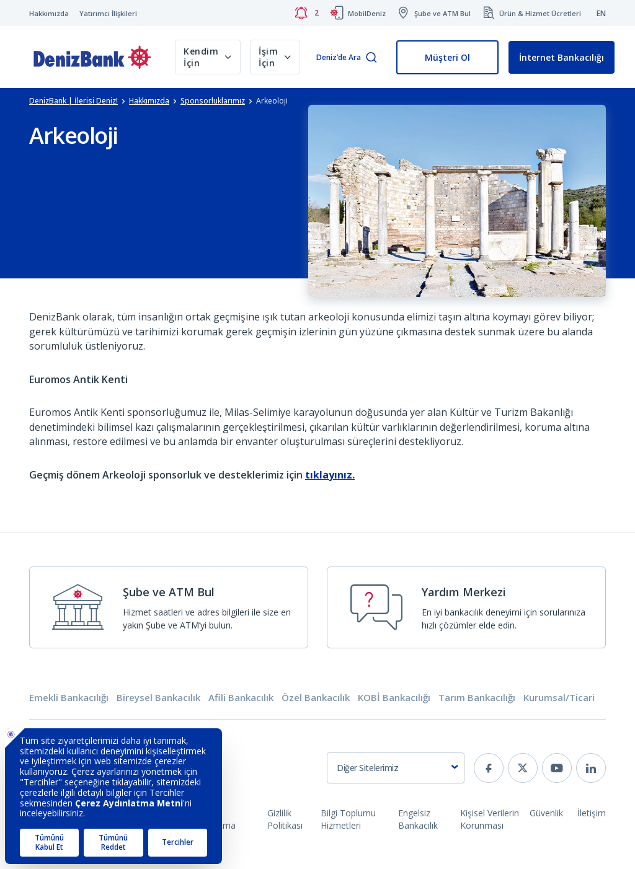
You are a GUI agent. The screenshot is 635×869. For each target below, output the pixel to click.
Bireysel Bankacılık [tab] (158, 698)
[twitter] (523, 768)
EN (601, 13)
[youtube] (557, 768)
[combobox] (395, 767)
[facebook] (489, 768)
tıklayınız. (330, 475)
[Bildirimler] (306, 13)
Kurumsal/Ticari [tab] (559, 698)
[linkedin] (591, 768)
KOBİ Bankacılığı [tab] (394, 698)
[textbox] (395, 768)
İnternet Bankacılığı (561, 57)
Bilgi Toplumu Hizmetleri (348, 819)
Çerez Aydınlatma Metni (213, 825)
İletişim (591, 813)
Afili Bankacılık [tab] (240, 698)
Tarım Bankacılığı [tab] (476, 698)
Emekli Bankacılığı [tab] (69, 698)
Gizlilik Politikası (285, 819)
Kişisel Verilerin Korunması (489, 819)
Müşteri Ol (447, 57)
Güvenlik (546, 813)
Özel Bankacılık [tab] (316, 698)
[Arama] (371, 57)
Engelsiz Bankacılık (418, 819)
